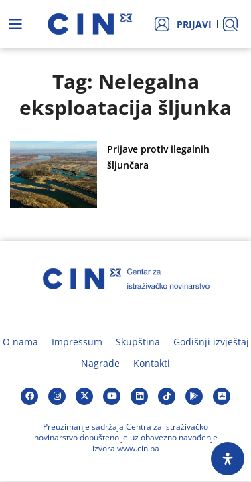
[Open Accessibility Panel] (227, 458)
